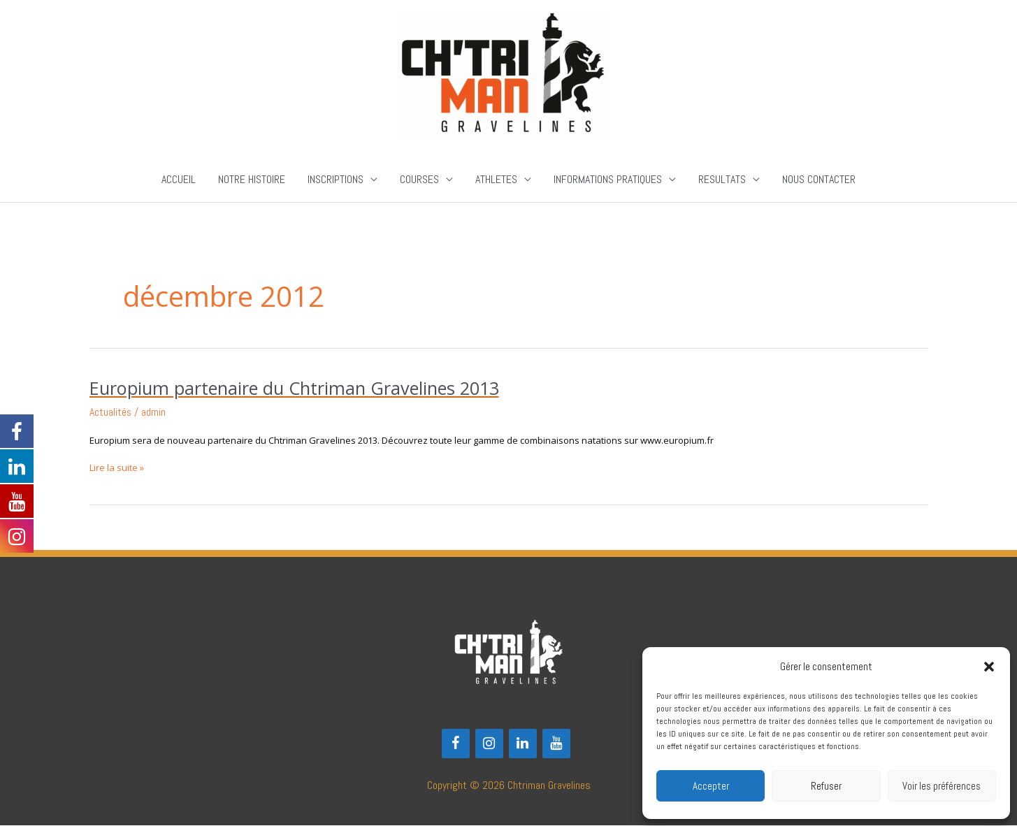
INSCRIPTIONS (335, 180)
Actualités (110, 412)
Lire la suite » (116, 467)
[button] (989, 667)
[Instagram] (489, 743)
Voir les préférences (941, 785)
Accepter (711, 785)
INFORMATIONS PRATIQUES (608, 180)
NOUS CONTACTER (819, 180)
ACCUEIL (178, 180)
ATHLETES (496, 180)
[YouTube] (556, 743)
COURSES (419, 180)
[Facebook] (456, 743)
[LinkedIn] (523, 743)
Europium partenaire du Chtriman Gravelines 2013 (300, 388)
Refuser (826, 785)
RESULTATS (722, 180)
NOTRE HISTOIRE (251, 180)
